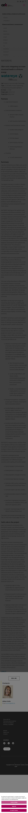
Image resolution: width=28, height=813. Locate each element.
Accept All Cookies (14, 810)
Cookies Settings (14, 802)
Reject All (14, 806)
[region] (14, 803)
